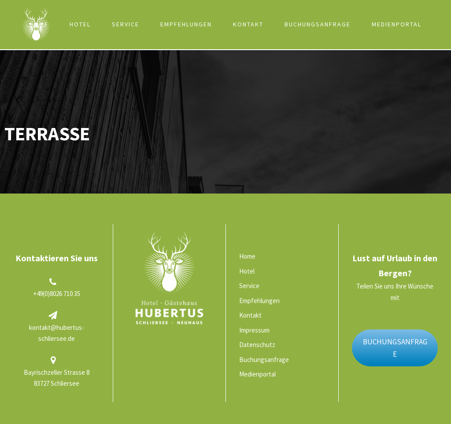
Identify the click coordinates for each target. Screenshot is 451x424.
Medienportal (396, 24)
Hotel (80, 24)
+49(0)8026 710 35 (56, 293)
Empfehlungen (186, 24)
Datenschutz (257, 344)
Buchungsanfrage (318, 24)
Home (39, 24)
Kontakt (248, 24)
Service (125, 24)
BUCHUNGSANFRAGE (395, 348)
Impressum (254, 330)
